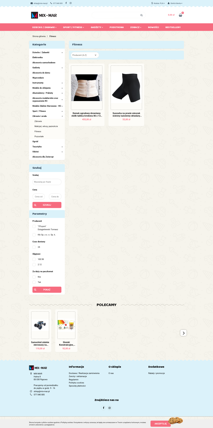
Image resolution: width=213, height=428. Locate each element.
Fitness (38, 131)
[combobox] (85, 55)
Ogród (35, 141)
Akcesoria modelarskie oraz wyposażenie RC (47, 99)
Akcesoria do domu (41, 73)
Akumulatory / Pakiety (47, 93)
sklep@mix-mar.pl (39, 3)
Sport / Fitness (73, 28)
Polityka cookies (76, 383)
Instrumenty (47, 83)
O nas (111, 373)
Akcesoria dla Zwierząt (43, 157)
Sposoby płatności (77, 386)
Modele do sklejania (47, 88)
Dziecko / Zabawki (44, 28)
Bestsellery (173, 28)
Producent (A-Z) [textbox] (79, 55)
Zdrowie (38, 121)
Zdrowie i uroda (47, 116)
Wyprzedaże (38, 78)
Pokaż (46, 289)
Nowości (153, 28)
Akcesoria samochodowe (43, 62)
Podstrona (117, 28)
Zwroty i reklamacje (78, 376)
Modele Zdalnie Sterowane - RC (47, 106)
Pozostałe (39, 136)
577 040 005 (56, 3)
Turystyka (47, 146)
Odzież (47, 151)
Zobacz (135, 28)
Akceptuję (161, 423)
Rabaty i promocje (156, 373)
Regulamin (73, 379)
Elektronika (37, 57)
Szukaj (47, 205)
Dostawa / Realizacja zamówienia (84, 373)
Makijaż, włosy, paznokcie (46, 126)
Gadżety (97, 28)
